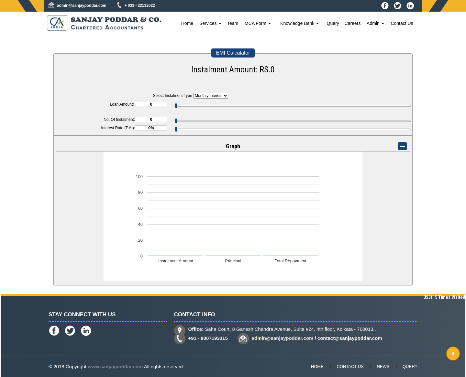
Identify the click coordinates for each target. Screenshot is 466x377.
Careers (353, 23)
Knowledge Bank (299, 23)
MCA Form (258, 23)
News (383, 366)
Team (232, 23)
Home (187, 23)
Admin (375, 23)
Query (333, 23)
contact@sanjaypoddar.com (349, 338)
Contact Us (402, 23)
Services (210, 23)
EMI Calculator (233, 53)
